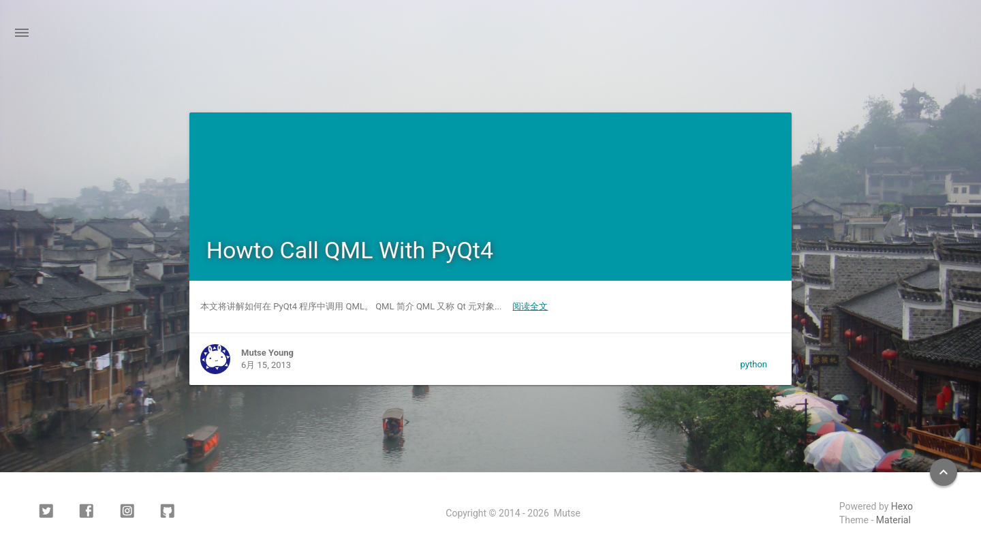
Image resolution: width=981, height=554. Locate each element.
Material (893, 519)
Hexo (902, 506)
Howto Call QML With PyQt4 (349, 250)
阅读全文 (530, 306)
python (754, 364)
